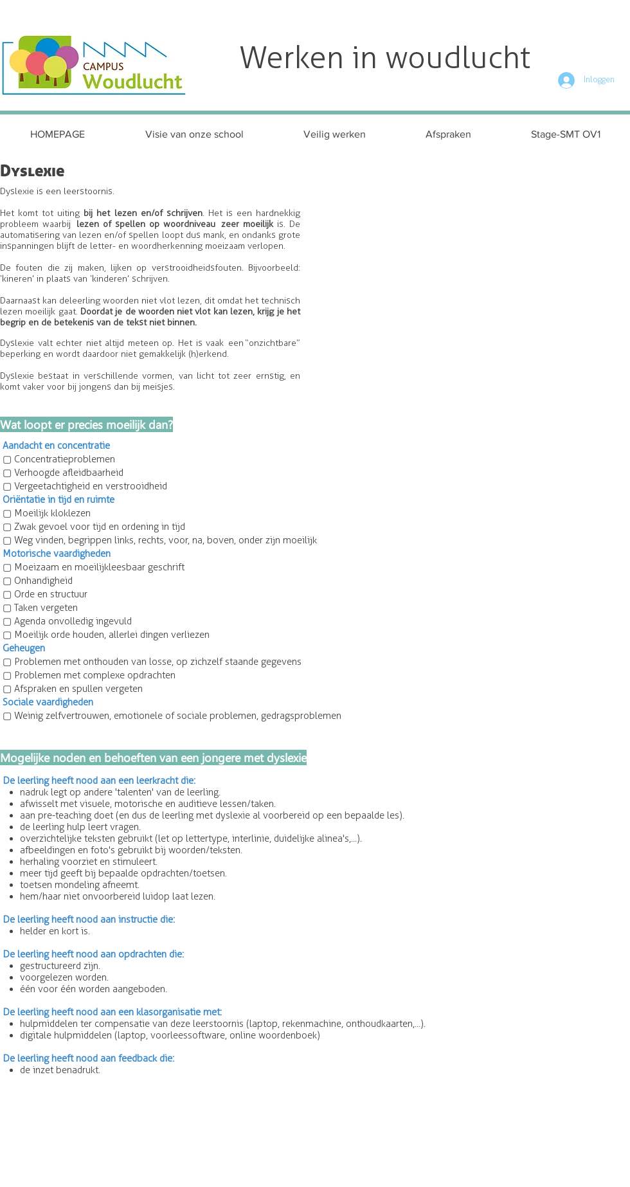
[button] (334, 134)
